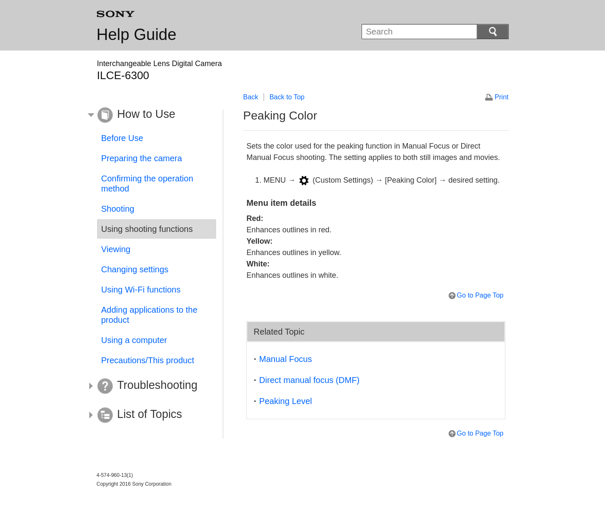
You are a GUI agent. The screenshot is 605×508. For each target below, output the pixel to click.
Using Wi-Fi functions (141, 289)
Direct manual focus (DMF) (309, 380)
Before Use (122, 138)
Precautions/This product (147, 360)
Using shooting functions (147, 229)
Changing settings (135, 269)
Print (502, 97)
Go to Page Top (480, 295)
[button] (151, 115)
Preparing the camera (141, 158)
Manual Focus (285, 359)
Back (250, 97)
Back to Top (286, 97)
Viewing (116, 249)
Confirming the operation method (147, 183)
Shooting (118, 208)
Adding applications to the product (149, 314)
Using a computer (134, 340)
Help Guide (137, 35)
